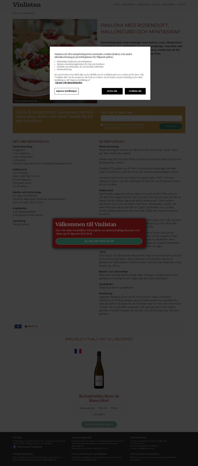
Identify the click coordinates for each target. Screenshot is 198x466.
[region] (100, 73)
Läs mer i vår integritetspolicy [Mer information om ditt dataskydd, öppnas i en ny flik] (68, 83)
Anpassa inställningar (66, 91)
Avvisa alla (112, 91)
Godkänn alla (135, 91)
